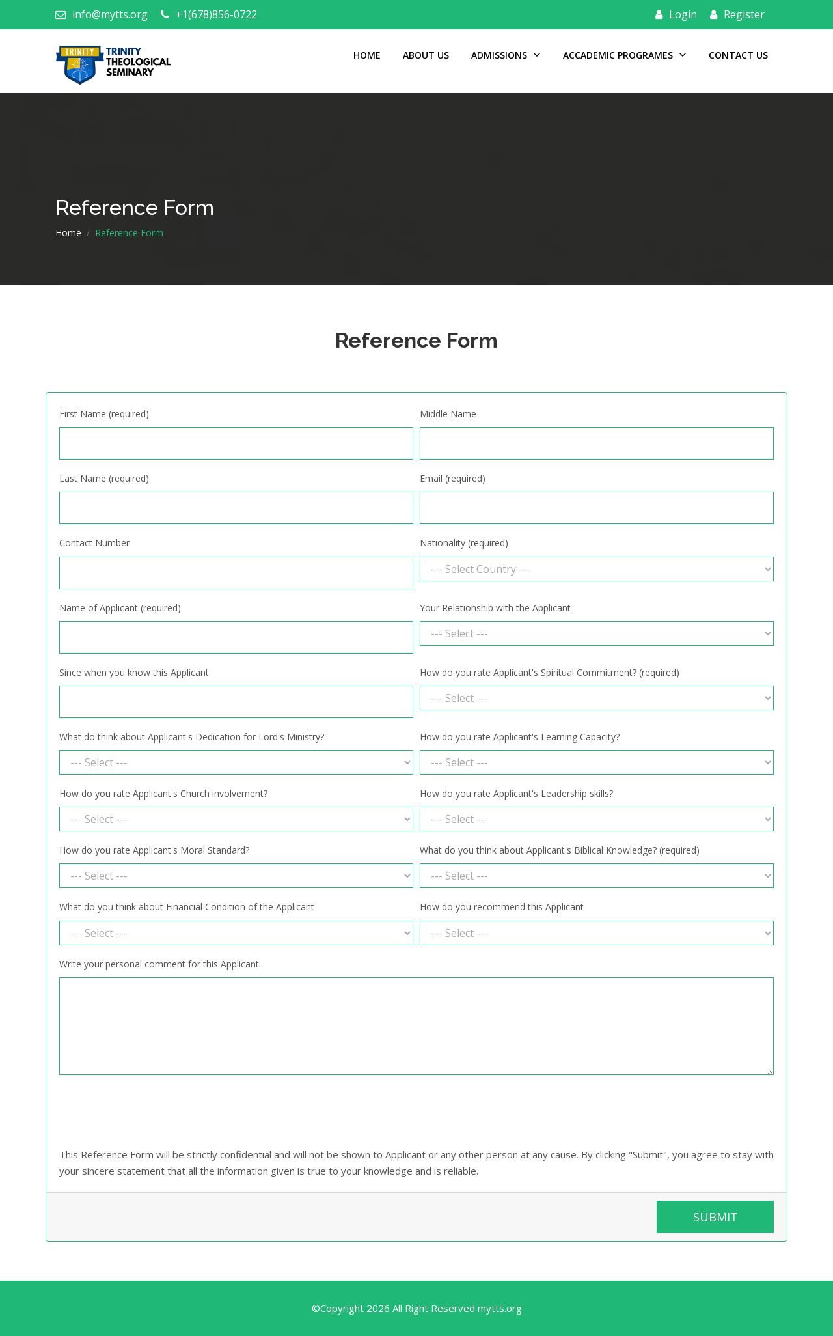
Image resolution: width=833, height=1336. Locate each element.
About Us (426, 55)
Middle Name (448, 414)
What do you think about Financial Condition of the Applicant (186, 906)
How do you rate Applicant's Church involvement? (163, 793)
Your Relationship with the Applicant (495, 608)
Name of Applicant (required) (120, 608)
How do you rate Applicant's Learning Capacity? (520, 737)
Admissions (506, 55)
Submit (715, 1217)
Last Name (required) (104, 478)
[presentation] (158, 1110)
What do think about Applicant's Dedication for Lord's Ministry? (191, 737)
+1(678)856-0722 (209, 14)
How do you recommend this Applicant (502, 906)
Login (676, 14)
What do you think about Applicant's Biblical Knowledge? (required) (560, 850)
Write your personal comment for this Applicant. (160, 964)
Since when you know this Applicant (134, 672)
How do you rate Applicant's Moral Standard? (154, 850)
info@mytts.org (101, 14)
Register (737, 14)
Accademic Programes (625, 55)
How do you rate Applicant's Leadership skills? (516, 793)
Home (367, 55)
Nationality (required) (464, 542)
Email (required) (452, 478)
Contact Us (738, 55)
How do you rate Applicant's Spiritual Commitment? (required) (549, 672)
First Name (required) (104, 414)
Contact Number (94, 542)
